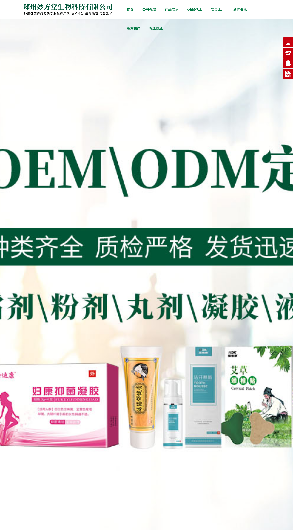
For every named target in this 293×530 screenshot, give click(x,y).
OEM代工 (194, 9)
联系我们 (133, 29)
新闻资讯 (240, 9)
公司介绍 (149, 9)
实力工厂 (217, 9)
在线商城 (156, 29)
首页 (130, 9)
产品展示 (171, 9)
